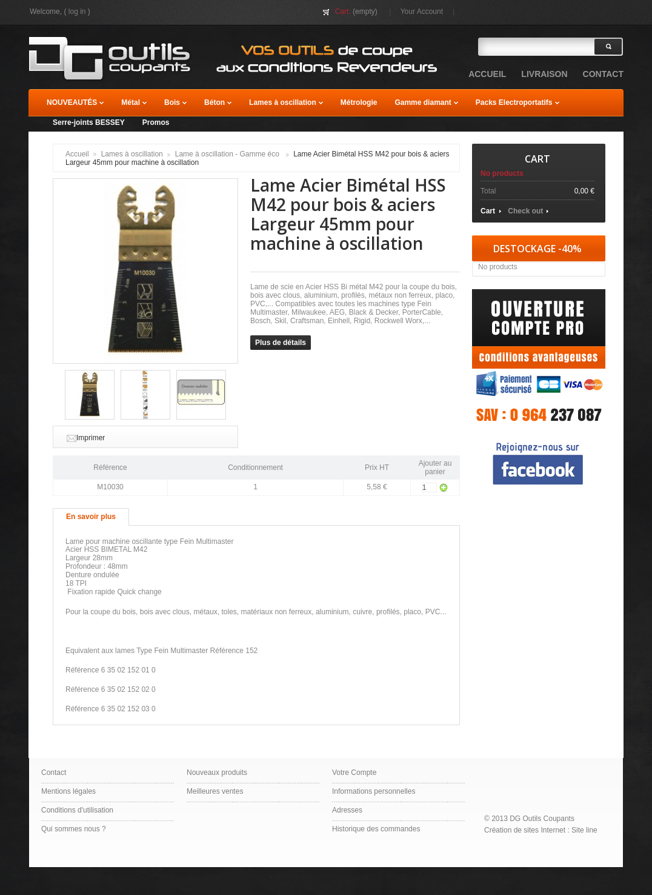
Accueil (77, 154)
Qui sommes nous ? (73, 829)
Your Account (422, 11)
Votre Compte (354, 772)
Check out (525, 211)
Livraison (544, 74)
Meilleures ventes (215, 791)
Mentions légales (68, 791)
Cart (537, 159)
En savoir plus (91, 516)
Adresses (347, 810)
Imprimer (90, 438)
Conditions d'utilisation (77, 810)
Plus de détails (280, 342)
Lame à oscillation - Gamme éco (228, 154)
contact (603, 74)
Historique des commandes (376, 829)
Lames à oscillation (132, 154)
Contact (53, 772)
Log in (77, 11)
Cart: (343, 11)
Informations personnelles (373, 791)
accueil (487, 74)
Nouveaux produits (217, 772)
